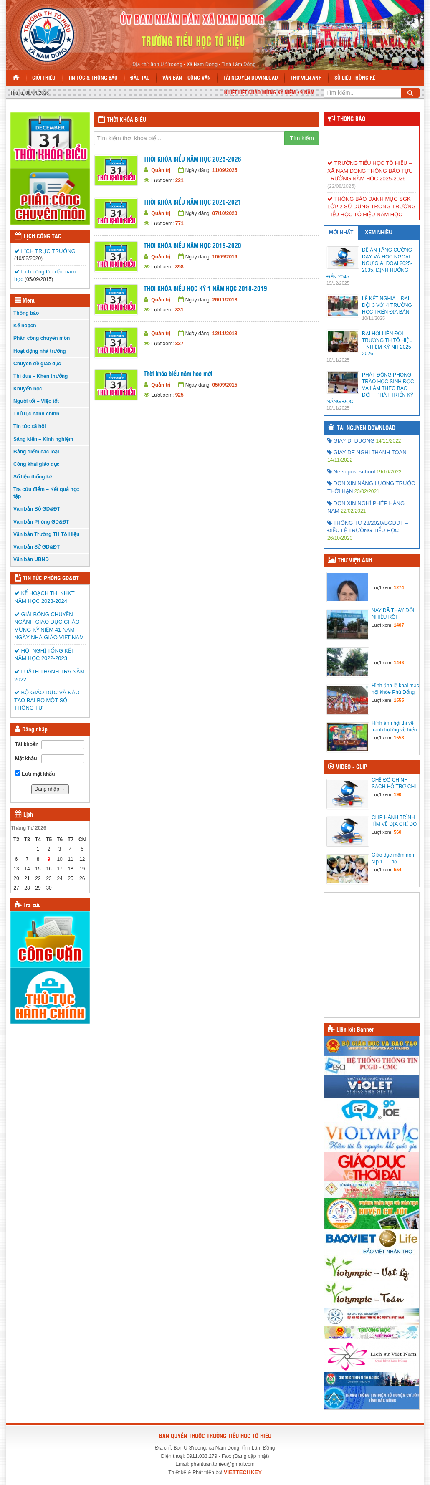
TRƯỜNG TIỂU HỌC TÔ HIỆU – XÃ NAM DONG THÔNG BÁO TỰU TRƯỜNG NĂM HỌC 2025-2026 (370, 178)
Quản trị (160, 170)
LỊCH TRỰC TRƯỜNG (45, 251)
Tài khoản (26, 744)
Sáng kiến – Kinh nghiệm (43, 439)
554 (397, 869)
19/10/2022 (389, 472)
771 (179, 223)
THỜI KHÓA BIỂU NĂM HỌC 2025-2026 (192, 160)
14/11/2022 (388, 441)
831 (179, 310)
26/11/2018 (224, 300)
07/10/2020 (224, 213)
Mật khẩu (26, 758)
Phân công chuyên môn (41, 338)
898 (179, 267)
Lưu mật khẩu (35, 773)
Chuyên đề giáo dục (37, 364)
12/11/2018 (224, 333)
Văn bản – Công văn (186, 78)
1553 (399, 737)
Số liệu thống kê (354, 78)
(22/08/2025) (341, 193)
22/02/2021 (353, 511)
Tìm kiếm (302, 138)
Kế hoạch (24, 326)
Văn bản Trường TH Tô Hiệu (46, 534)
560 (397, 832)
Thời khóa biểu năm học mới (178, 374)
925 (179, 395)
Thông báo (26, 313)
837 (179, 344)
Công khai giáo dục (36, 464)
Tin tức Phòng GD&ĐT (51, 579)
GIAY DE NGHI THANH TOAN (367, 452)
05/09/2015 (224, 385)
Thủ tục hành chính (36, 414)
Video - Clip (351, 767)
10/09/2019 (224, 257)
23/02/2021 (366, 491)
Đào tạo (140, 78)
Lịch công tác (42, 237)
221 (179, 180)
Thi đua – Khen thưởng (40, 376)
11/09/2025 (224, 170)
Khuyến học (27, 389)
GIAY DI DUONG (350, 441)
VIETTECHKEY (243, 1472)
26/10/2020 (339, 538)
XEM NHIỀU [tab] (378, 232)
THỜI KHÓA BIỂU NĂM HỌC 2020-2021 (192, 203)
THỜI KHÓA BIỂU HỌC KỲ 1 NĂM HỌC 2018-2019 (205, 289)
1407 (399, 624)
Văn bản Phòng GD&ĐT (41, 522)
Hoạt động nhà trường (39, 351)
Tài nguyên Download (250, 78)
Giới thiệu (44, 78)
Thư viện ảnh (306, 78)
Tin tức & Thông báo (93, 78)
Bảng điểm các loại (36, 452)
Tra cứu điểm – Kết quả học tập (46, 492)
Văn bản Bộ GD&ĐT (36, 509)
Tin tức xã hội (29, 426)
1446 (399, 662)
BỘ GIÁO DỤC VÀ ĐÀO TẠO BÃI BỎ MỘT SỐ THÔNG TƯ (47, 700)
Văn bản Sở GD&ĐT (36, 547)
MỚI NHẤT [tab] (341, 232)
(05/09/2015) (39, 279)
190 (397, 794)
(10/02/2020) (28, 258)
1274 (399, 587)
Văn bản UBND (31, 559)
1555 (399, 700)
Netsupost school (351, 471)
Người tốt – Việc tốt (36, 401)
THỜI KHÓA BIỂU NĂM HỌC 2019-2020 (192, 246)
